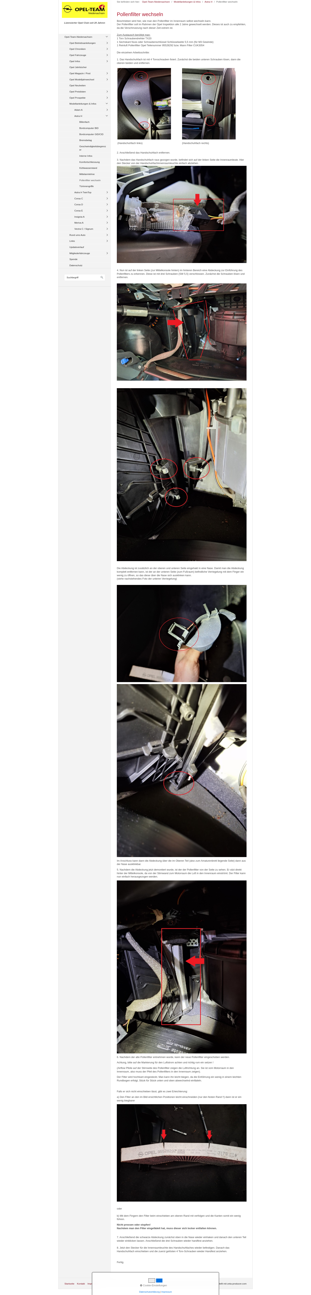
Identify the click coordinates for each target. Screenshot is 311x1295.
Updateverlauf (76, 247)
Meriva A (79, 222)
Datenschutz (75, 265)
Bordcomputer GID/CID (91, 134)
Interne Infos (85, 156)
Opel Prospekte (77, 97)
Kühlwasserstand (88, 168)
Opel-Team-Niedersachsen (78, 37)
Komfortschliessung (89, 162)
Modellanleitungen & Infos (82, 103)
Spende (73, 259)
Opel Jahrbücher (78, 67)
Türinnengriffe (86, 186)
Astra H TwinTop (82, 192)
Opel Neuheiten (77, 85)
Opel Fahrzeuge (77, 55)
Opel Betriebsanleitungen (82, 43)
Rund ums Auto (77, 235)
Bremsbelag (85, 140)
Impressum (93, 1283)
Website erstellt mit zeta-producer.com (227, 1283)
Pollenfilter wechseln (90, 180)
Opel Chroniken (77, 49)
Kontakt (81, 1283)
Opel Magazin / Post (79, 73)
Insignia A (79, 216)
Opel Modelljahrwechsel (81, 79)
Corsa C (78, 198)
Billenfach (84, 122)
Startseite (69, 1283)
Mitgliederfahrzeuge (79, 253)
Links (72, 241)
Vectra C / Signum (83, 229)
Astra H (78, 116)
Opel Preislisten (77, 91)
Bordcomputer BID (89, 128)
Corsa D (78, 204)
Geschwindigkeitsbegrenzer (92, 148)
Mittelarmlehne (87, 174)
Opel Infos (74, 61)
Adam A (78, 109)
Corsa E (78, 210)
